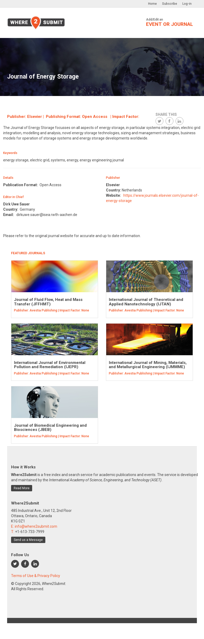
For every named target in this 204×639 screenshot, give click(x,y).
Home (152, 4)
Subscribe (169, 4)
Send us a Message (28, 540)
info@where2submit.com (36, 526)
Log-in (187, 4)
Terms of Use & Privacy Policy (35, 576)
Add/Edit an (169, 22)
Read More (22, 488)
